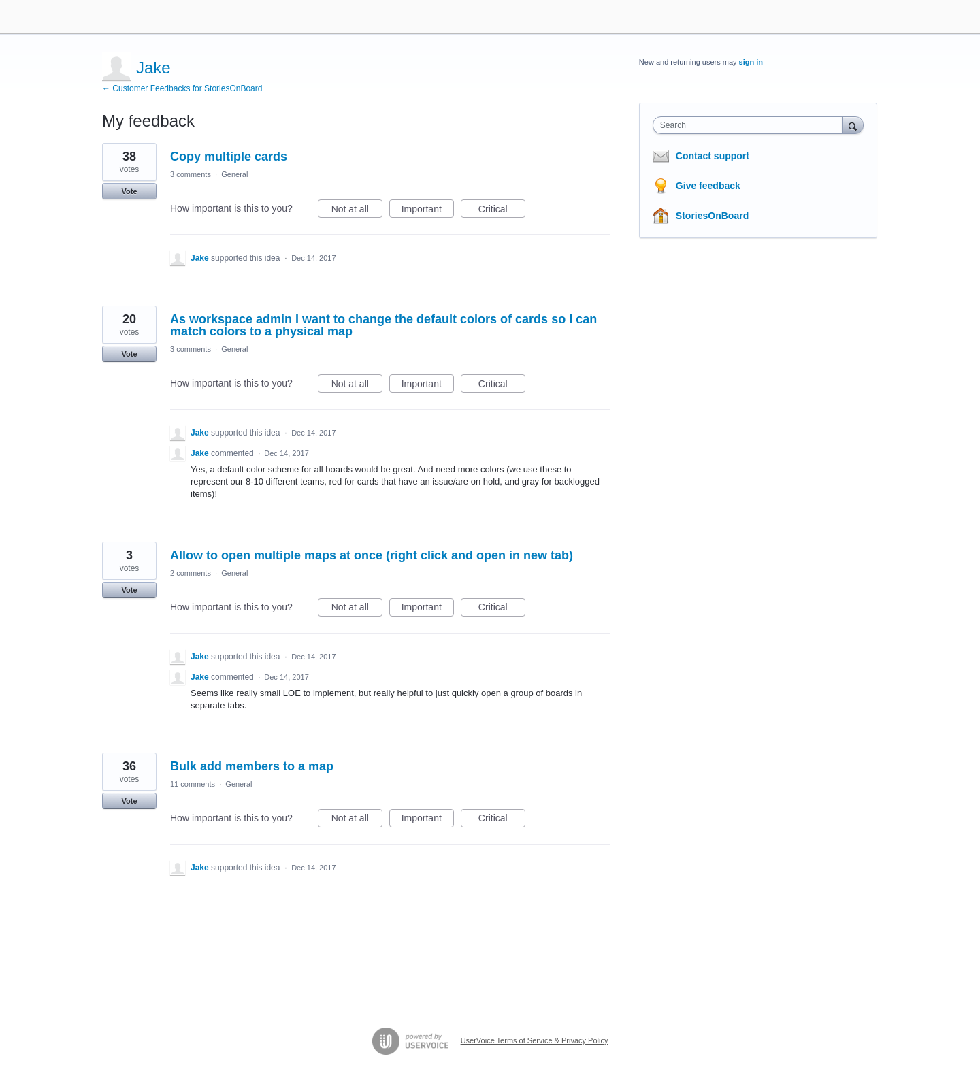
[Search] (853, 124)
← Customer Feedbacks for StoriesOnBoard (182, 88)
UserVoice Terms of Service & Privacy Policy (534, 1040)
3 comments (190, 174)
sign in (751, 62)
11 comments (192, 784)
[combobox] (751, 125)
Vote (129, 191)
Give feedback (708, 185)
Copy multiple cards (228, 156)
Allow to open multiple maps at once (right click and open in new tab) (371, 555)
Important (428, 210)
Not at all (356, 210)
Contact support (712, 155)
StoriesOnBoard (712, 215)
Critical (501, 210)
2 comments (190, 573)
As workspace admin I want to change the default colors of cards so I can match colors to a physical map (383, 325)
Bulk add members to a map (251, 766)
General (234, 174)
